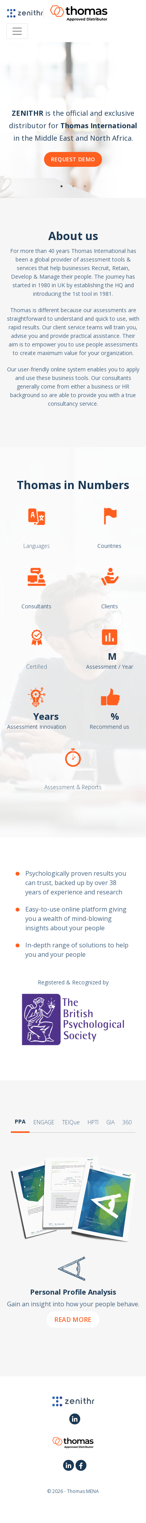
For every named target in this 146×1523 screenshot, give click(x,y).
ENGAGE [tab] (44, 1122)
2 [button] (73, 186)
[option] (73, 120)
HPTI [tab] (93, 1122)
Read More (73, 1319)
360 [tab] (127, 1122)
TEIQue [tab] (71, 1122)
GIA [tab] (110, 1122)
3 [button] (85, 186)
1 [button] (61, 186)
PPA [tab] (20, 1121)
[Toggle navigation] (17, 31)
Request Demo (73, 159)
